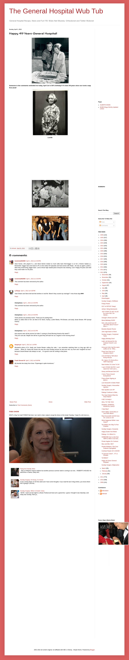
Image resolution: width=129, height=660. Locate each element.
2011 (102, 477)
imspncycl (18, 344)
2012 (102, 272)
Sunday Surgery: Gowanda (110, 429)
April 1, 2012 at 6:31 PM (30, 331)
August (104, 285)
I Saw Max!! (105, 409)
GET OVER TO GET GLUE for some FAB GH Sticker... (110, 313)
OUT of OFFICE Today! (109, 306)
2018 (102, 256)
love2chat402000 (20, 261)
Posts (102, 222)
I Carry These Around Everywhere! (108, 375)
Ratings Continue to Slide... (110, 392)
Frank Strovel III (20, 360)
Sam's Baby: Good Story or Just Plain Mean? (110, 412)
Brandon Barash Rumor (109, 329)
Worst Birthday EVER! (108, 320)
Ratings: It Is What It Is (108, 434)
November (105, 277)
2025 (102, 237)
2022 (102, 245)
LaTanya (17, 291)
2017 (102, 259)
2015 (102, 264)
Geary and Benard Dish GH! (110, 371)
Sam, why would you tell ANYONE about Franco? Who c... (110, 324)
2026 (102, 235)
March (104, 468)
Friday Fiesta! (106, 303)
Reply (16, 272)
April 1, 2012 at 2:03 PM (33, 261)
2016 (102, 261)
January (104, 473)
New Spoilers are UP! (108, 390)
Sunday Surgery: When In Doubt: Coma (32, 491)
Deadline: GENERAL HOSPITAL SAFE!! (108, 405)
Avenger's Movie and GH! (109, 318)
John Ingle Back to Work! (109, 331)
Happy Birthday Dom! (108, 338)
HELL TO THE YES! (108, 402)
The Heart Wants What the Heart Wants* (110, 396)
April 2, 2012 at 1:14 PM (29, 344)
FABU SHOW (14, 411)
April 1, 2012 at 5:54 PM (30, 315)
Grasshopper (105, 298)
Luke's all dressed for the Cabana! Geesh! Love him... (109, 342)
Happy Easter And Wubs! (109, 431)
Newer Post (13, 402)
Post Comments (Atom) (24, 405)
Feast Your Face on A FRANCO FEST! (108, 352)
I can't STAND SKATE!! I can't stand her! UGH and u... (111, 368)
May (103, 293)
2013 (102, 269)
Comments (103, 225)
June (103, 290)
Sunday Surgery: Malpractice (110, 465)
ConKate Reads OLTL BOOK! (111, 451)
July (103, 288)
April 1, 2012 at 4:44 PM (30, 303)
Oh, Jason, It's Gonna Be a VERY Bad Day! (110, 361)
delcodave (105, 490)
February (105, 471)
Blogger (92, 650)
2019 (102, 253)
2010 (102, 480)
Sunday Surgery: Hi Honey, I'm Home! (31, 480)
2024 (102, 240)
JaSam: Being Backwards (109, 309)
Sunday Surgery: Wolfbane (110, 301)
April (103, 296)
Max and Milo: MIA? (108, 444)
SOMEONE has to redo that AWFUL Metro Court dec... (110, 437)
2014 (102, 267)
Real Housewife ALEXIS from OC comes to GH (110, 416)
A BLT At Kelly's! (107, 399)
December (105, 274)
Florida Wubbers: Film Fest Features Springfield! (110, 447)
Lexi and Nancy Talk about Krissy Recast (110, 356)
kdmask (104, 493)
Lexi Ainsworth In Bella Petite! (111, 383)
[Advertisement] (107, 63)
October (104, 280)
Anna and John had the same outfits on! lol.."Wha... (111, 348)
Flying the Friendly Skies (27, 469)
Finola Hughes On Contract (110, 441)
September (105, 282)
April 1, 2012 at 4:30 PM (28, 291)
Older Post (87, 402)
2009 (102, 482)
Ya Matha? (105, 458)
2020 (102, 251)
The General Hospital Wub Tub (56, 11)
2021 (102, 248)
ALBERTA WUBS (105, 105)
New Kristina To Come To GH (110, 364)
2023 (102, 243)
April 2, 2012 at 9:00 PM (33, 360)
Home (50, 402)
